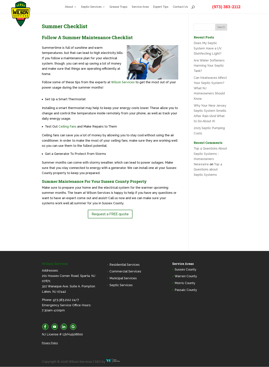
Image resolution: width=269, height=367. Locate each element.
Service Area (140, 7)
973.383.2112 (62, 300)
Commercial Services (125, 271)
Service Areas (183, 264)
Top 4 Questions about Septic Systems (208, 169)
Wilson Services (123, 82)
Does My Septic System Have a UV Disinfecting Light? (207, 48)
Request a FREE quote (110, 214)
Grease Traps (118, 7)
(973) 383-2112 (226, 6)
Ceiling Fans (67, 126)
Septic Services (91, 7)
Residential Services (124, 264)
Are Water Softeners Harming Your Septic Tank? (209, 66)
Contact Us (180, 7)
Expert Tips (160, 7)
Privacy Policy (50, 343)
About (69, 7)
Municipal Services (123, 278)
